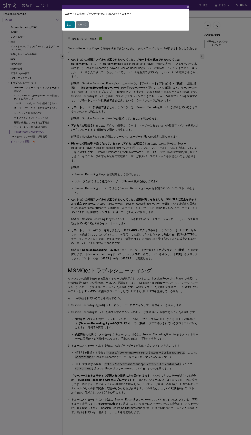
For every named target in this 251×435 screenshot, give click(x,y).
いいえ (82, 24)
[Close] (188, 7)
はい (70, 24)
